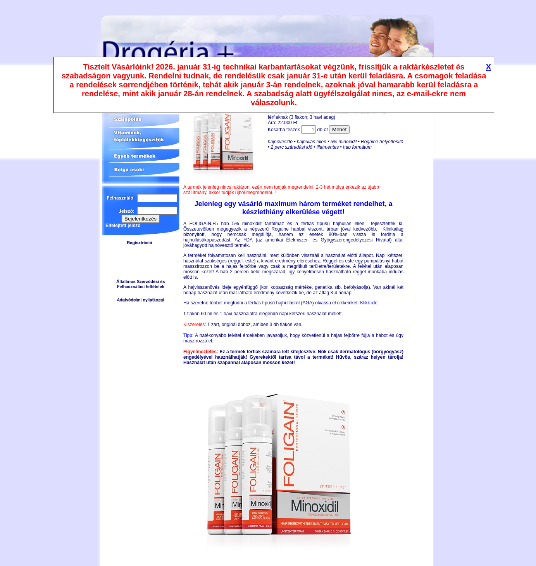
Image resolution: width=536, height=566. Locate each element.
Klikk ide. (369, 303)
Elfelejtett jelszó (123, 225)
